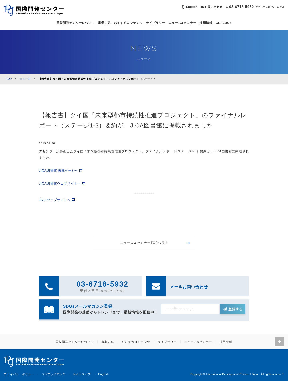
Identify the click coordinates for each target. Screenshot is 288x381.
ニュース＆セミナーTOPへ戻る (144, 243)
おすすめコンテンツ (128, 22)
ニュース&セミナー (182, 22)
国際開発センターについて (75, 22)
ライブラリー (155, 22)
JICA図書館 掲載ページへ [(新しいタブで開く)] (58, 170)
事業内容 (104, 22)
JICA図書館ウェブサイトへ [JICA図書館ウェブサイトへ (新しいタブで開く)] (60, 183)
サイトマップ (82, 374)
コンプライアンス (53, 374)
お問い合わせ (214, 6)
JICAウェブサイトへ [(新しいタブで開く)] (55, 200)
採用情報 (206, 22)
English (192, 6)
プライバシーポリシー (19, 374)
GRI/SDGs (224, 22)
